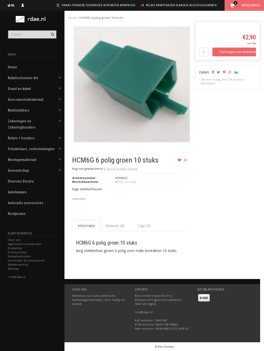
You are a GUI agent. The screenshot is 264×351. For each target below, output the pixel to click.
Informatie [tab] (86, 225)
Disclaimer (15, 248)
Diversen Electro (21, 181)
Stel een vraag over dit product (222, 79)
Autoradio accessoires (25, 203)
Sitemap (13, 269)
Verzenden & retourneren (26, 260)
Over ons (14, 240)
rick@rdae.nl (17, 277)
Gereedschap (18, 170)
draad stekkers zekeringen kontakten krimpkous (98, 5)
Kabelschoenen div (23, 78)
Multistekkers (18, 110)
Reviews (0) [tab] (115, 225)
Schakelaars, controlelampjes (31, 149)
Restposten (17, 214)
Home (12, 67)
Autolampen (17, 192)
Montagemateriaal (22, 160)
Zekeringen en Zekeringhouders (22, 124)
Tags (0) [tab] (144, 225)
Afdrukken (208, 83)
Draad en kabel (19, 89)
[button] (59, 78)
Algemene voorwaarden (24, 244)
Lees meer (78, 199)
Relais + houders (21, 138)
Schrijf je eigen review (121, 168)
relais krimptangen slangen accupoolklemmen (181, 5)
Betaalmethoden (19, 256)
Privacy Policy (17, 252)
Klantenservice (18, 264)
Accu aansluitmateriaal (26, 99)
